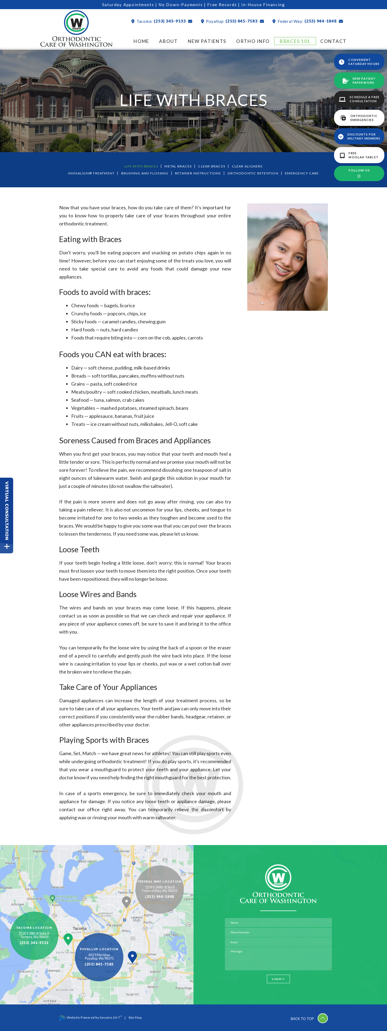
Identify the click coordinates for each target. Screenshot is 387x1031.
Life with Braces (140, 166)
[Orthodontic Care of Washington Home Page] (76, 29)
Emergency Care (307, 173)
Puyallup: (210, 21)
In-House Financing (265, 4)
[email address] (278, 942)
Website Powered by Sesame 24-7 (90, 1017)
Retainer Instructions (199, 173)
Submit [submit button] (278, 980)
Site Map (135, 1017)
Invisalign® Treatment (87, 173)
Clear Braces (213, 166)
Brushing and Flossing (144, 173)
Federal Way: (287, 21)
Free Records (223, 4)
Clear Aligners (248, 166)
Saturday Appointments (127, 4)
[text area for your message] (278, 959)
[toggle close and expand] (7, 548)
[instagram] (359, 176)
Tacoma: (137, 21)
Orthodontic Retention (257, 173)
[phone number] (278, 932)
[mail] (186, 21)
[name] (278, 922)
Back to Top (307, 1017)
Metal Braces (178, 166)
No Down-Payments (180, 4)
